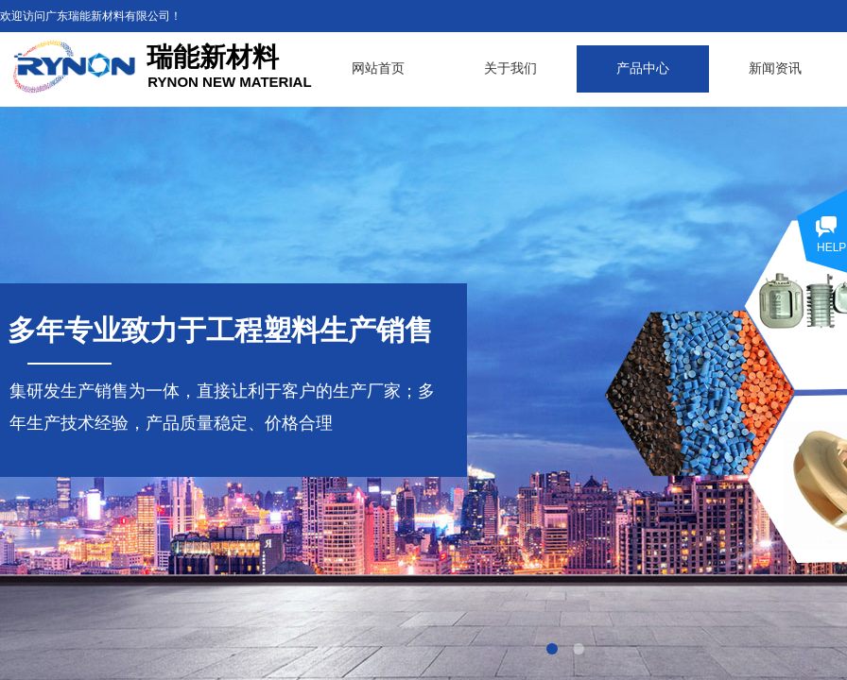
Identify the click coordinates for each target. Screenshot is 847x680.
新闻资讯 (775, 68)
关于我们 (510, 68)
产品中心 (642, 68)
